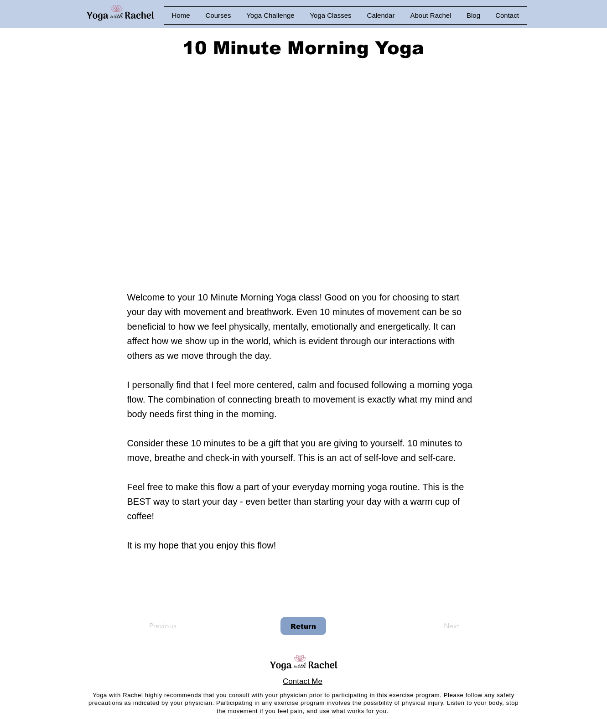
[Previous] (179, 626)
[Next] (436, 626)
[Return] (303, 626)
